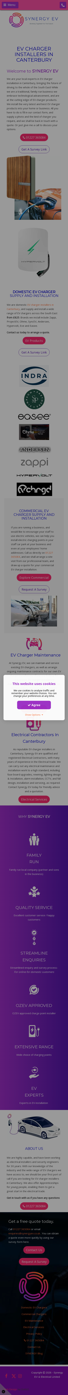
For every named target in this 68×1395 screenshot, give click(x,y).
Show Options (34, 714)
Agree (34, 705)
